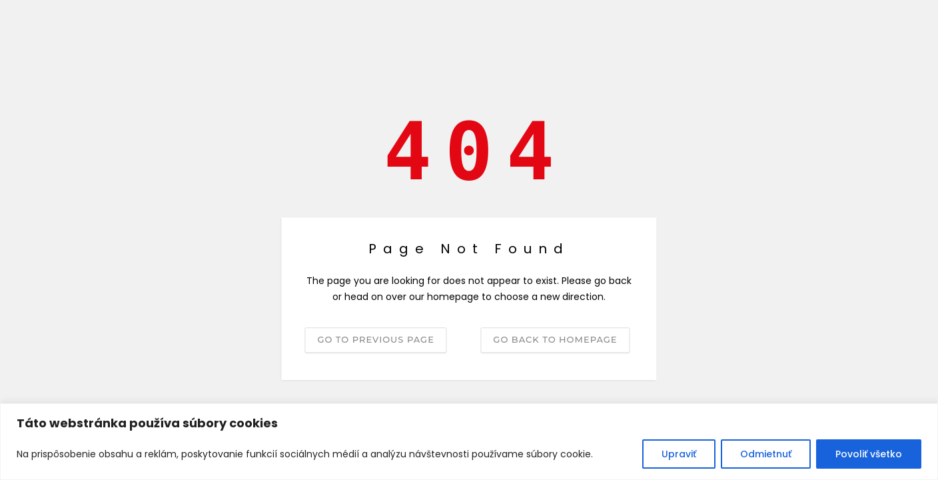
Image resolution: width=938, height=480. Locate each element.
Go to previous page (375, 339)
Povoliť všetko (868, 454)
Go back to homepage (555, 339)
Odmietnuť (765, 454)
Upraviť (679, 454)
